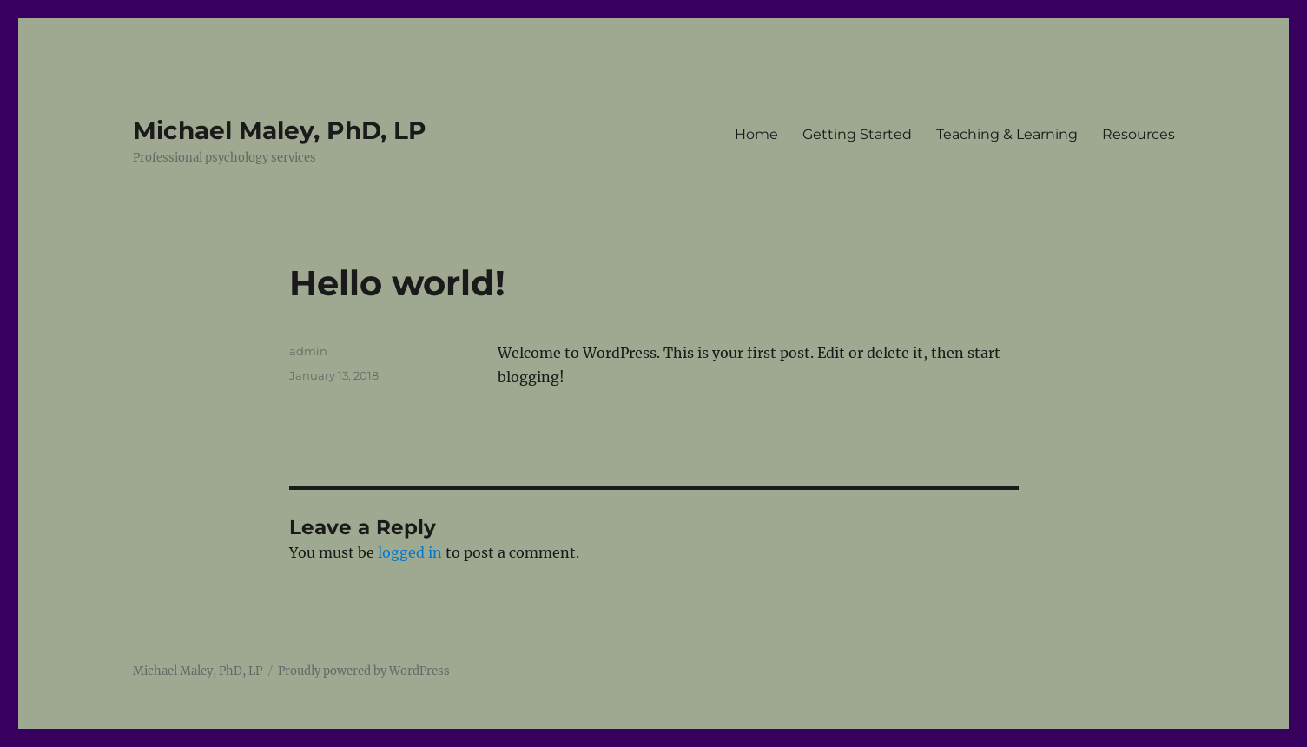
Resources (1138, 134)
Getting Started (857, 134)
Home (756, 134)
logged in (410, 552)
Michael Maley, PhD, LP (279, 130)
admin (308, 351)
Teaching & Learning (1007, 134)
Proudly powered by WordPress (364, 671)
